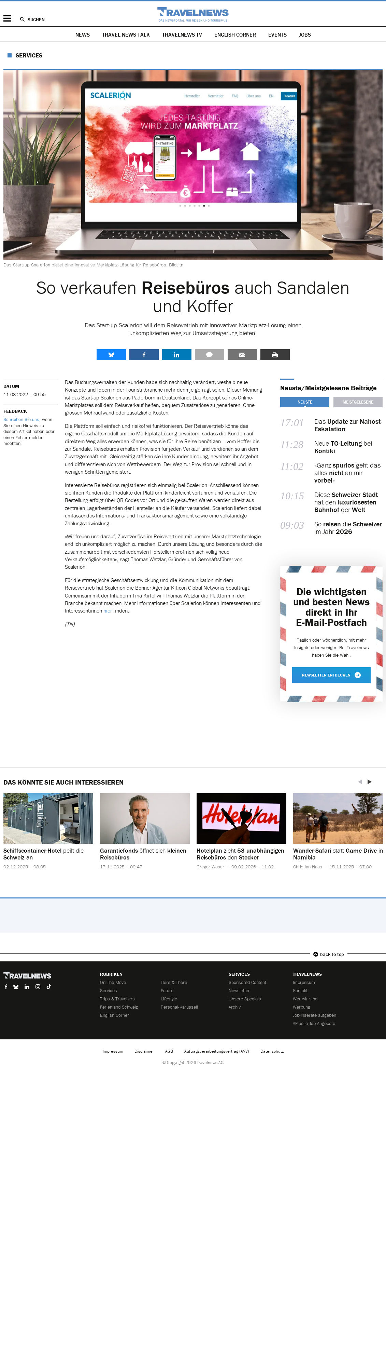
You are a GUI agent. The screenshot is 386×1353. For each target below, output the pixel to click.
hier (108, 610)
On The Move (113, 982)
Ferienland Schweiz (119, 1007)
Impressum (304, 982)
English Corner (235, 34)
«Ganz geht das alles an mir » (347, 472)
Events (277, 34)
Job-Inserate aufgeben (314, 1015)
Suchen (36, 19)
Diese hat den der (346, 502)
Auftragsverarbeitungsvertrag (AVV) (216, 1051)
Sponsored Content (247, 982)
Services (29, 55)
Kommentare (209, 354)
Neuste (305, 402)
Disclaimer (144, 1051)
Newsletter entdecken (331, 675)
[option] (48, 836)
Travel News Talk (126, 34)
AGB (169, 1051)
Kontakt (300, 990)
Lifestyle (169, 999)
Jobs (305, 34)
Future (167, 990)
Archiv (235, 1007)
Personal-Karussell (179, 1007)
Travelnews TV (182, 34)
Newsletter (239, 990)
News (82, 34)
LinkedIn (176, 354)
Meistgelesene (358, 402)
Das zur (348, 425)
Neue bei (343, 447)
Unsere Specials (245, 999)
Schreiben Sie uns (21, 419)
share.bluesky (111, 354)
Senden (242, 354)
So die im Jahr (348, 527)
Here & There (174, 982)
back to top (332, 954)
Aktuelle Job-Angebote (314, 1023)
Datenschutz (272, 1051)
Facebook (144, 354)
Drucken (275, 354)
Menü (7, 18)
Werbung (301, 1007)
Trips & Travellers (117, 999)
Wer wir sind (305, 999)
